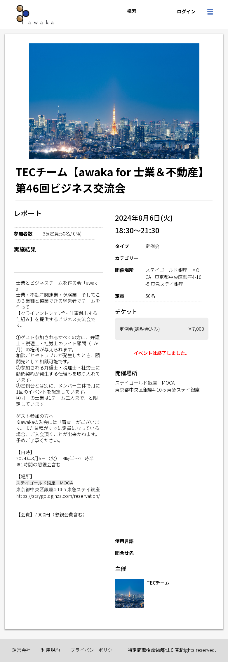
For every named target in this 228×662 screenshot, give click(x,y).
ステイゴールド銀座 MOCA (145, 382)
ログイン (186, 11)
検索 (131, 10)
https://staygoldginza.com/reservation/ (58, 495)
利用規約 (50, 649)
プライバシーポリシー (93, 649)
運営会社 (21, 649)
